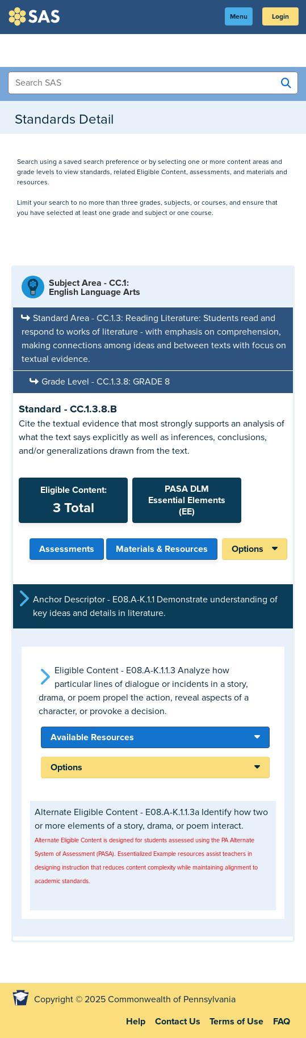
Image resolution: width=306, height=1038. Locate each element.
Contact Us (177, 1021)
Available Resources (92, 737)
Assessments (66, 549)
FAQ (281, 1021)
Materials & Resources (162, 549)
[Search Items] (153, 82)
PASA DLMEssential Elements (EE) (186, 500)
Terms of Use (236, 1021)
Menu (239, 16)
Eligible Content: (73, 500)
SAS (36, 16)
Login (280, 16)
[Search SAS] (286, 83)
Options (247, 549)
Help (135, 1021)
